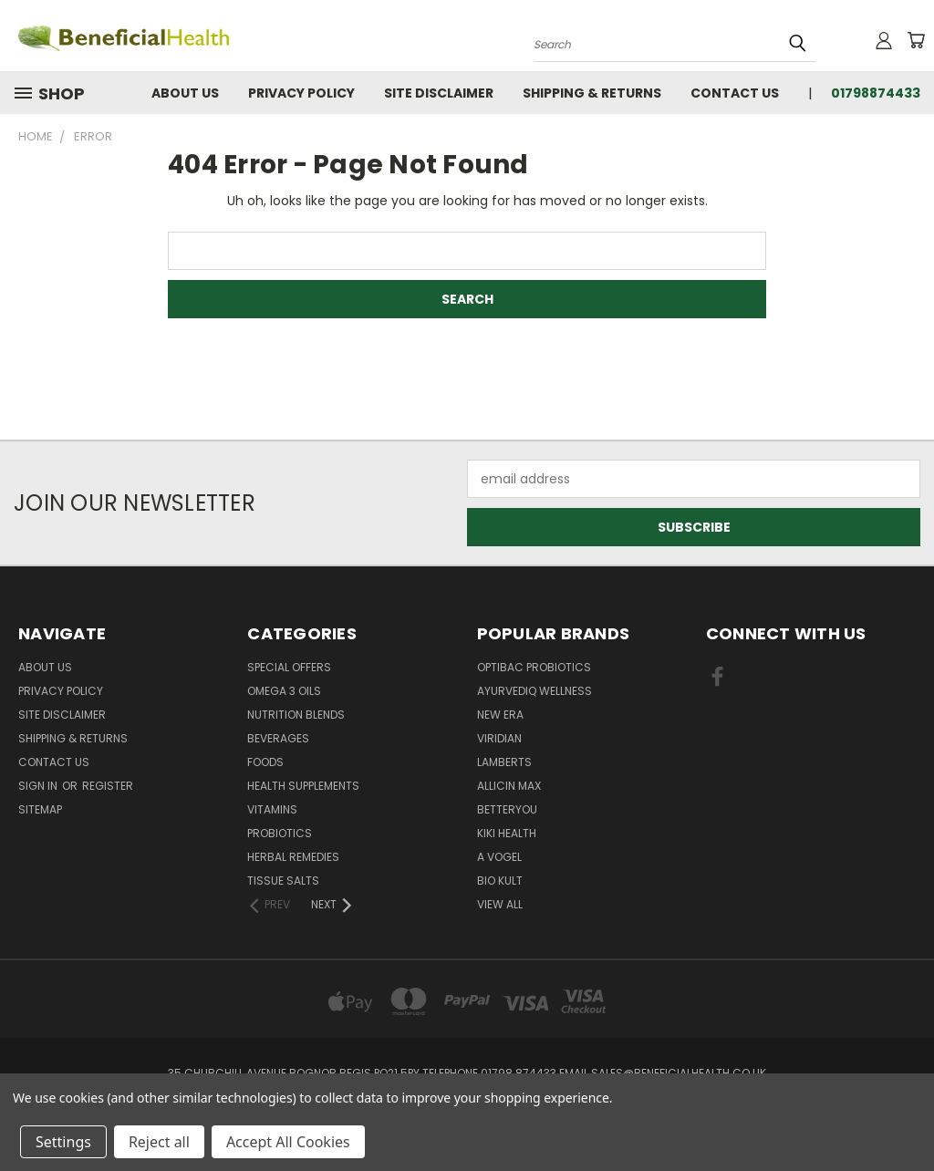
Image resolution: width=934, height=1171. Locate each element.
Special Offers (289, 667)
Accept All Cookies (288, 1142)
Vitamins (272, 809)
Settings (63, 1142)
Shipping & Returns (592, 93)
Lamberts (504, 762)
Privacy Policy (301, 93)
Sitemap (40, 809)
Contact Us (734, 93)
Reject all (159, 1142)
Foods (265, 762)
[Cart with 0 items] (916, 40)
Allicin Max (509, 785)
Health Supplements (303, 785)
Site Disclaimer (438, 93)
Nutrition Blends (296, 714)
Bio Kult (500, 880)
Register (107, 785)
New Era (500, 714)
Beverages (278, 738)
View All (500, 904)
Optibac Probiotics (534, 667)
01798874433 (875, 93)
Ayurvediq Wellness (534, 691)
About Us (185, 93)
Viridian (499, 738)
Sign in (39, 785)
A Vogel (499, 857)
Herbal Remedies (293, 857)
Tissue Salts (283, 880)
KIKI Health (506, 833)
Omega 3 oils (284, 691)
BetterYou (507, 809)
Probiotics (279, 833)
